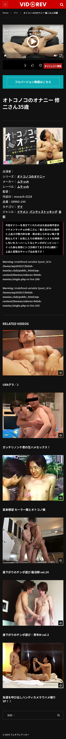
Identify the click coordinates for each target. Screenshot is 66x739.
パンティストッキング (43, 212)
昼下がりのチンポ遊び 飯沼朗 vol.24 (26, 572)
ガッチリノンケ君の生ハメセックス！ (26, 447)
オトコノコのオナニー (31, 176)
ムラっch (23, 181)
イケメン (22, 212)
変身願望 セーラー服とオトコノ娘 (24, 509)
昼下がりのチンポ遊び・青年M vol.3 (26, 635)
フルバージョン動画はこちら (33, 82)
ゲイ (16, 13)
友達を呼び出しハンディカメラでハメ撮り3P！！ (29, 699)
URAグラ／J (10, 384)
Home (5, 13)
